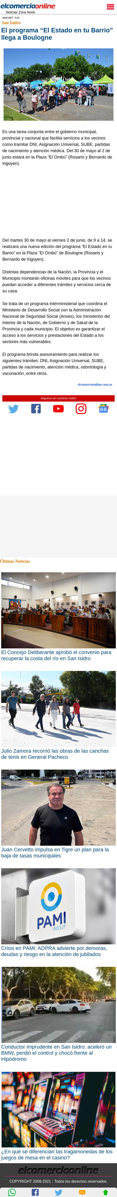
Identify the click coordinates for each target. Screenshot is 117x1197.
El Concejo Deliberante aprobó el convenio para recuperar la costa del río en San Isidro (56, 655)
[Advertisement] (56, 202)
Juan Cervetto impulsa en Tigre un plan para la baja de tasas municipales (55, 853)
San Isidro (11, 22)
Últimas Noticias (15, 561)
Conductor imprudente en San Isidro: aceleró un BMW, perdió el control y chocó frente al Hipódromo (56, 1053)
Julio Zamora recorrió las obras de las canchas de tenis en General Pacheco (55, 754)
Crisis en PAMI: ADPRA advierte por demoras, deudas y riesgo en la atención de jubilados (54, 951)
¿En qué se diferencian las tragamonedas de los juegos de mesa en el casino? (57, 1155)
